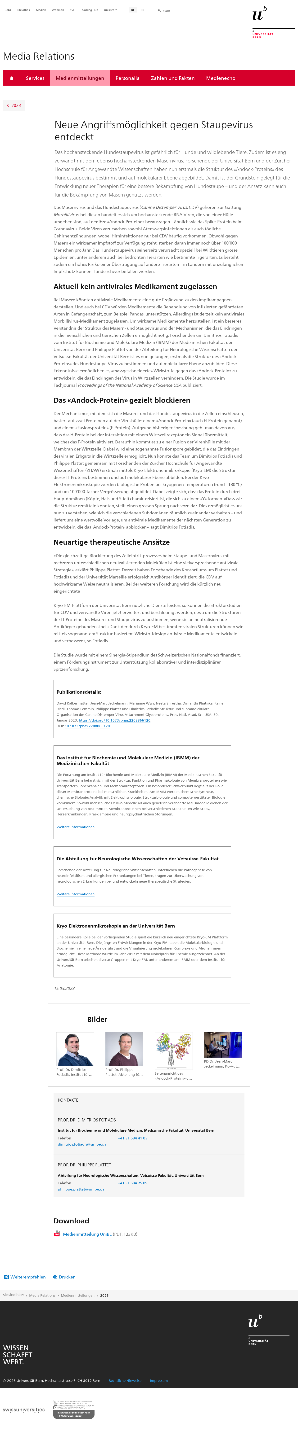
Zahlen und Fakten (173, 77)
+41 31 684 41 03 (132, 1137)
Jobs (8, 10)
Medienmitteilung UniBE (100, 1234)
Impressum (159, 1380)
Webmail (58, 10)
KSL (72, 10)
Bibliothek (23, 10)
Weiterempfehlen (28, 1277)
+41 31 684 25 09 (132, 1182)
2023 (16, 105)
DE (133, 10)
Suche (167, 11)
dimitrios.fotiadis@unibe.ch (82, 1144)
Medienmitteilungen (80, 77)
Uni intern (110, 10)
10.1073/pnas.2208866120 (87, 725)
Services (35, 77)
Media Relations (42, 1295)
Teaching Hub (89, 10)
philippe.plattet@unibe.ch (81, 1188)
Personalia (128, 77)
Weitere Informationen (76, 826)
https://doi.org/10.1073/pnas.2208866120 (114, 720)
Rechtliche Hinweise (125, 1380)
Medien (41, 10)
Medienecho (220, 77)
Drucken (67, 1277)
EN (142, 10)
